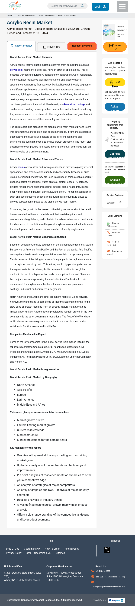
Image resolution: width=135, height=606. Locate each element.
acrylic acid (16, 69)
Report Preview (21, 45)
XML (28, 553)
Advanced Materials (46, 15)
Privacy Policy (13, 553)
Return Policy (72, 548)
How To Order (52, 548)
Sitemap (60, 553)
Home (10, 15)
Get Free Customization (115, 155)
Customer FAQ (32, 548)
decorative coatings (74, 104)
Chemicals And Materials (25, 15)
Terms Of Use (11, 548)
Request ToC (51, 46)
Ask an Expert (115, 108)
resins (21, 167)
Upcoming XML (42, 553)
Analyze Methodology (115, 181)
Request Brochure (82, 45)
